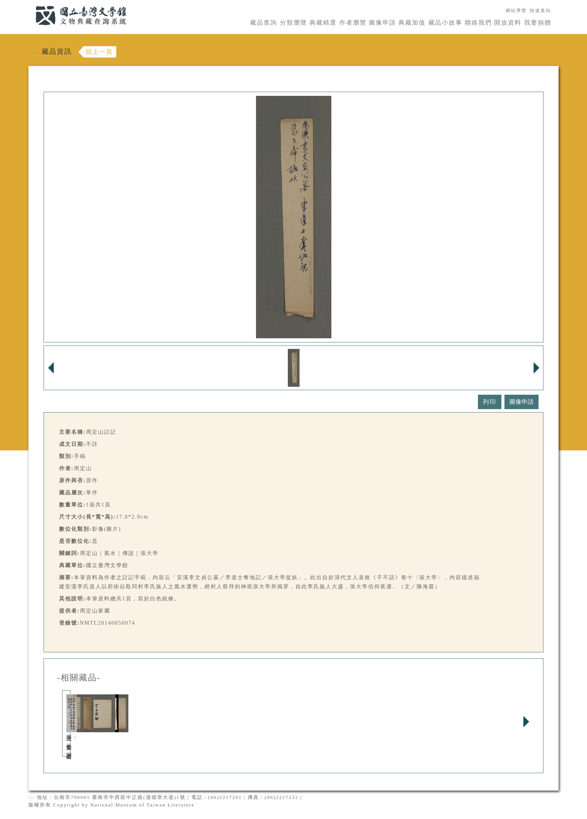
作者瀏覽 (353, 22)
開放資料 (507, 22)
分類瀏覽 (293, 22)
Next (526, 721)
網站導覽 (516, 10)
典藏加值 (412, 22)
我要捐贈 (537, 22)
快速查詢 (540, 10)
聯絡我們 (478, 22)
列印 (489, 402)
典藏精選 (323, 22)
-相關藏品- (79, 677)
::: (31, 4)
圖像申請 (382, 22)
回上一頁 (99, 51)
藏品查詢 (263, 22)
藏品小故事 (445, 22)
